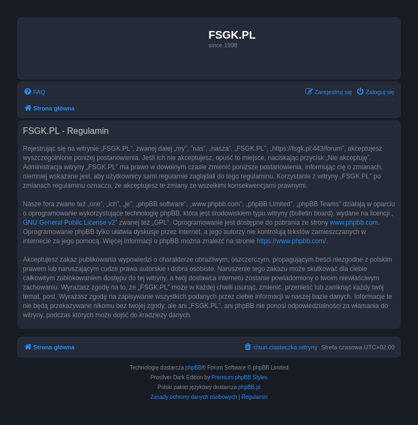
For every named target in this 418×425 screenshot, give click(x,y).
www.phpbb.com (354, 222)
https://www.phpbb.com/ (291, 241)
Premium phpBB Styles (240, 377)
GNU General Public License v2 (69, 222)
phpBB (194, 368)
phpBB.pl (249, 387)
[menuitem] (34, 91)
